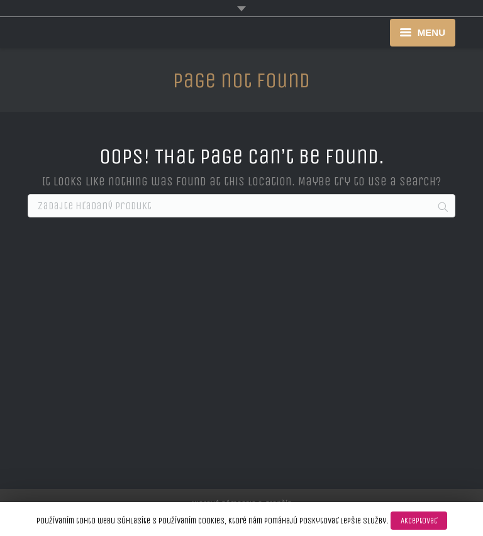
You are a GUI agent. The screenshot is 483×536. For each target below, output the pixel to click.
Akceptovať (419, 520)
